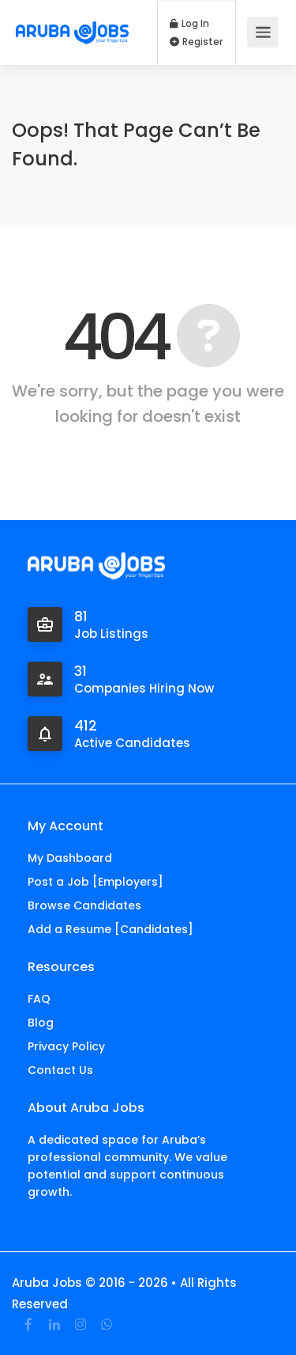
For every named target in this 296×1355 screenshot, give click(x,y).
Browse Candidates (84, 905)
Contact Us (60, 1070)
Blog (41, 1022)
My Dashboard (70, 858)
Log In (189, 23)
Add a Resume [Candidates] (110, 929)
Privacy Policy (66, 1046)
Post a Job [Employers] (95, 882)
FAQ (39, 999)
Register (196, 42)
